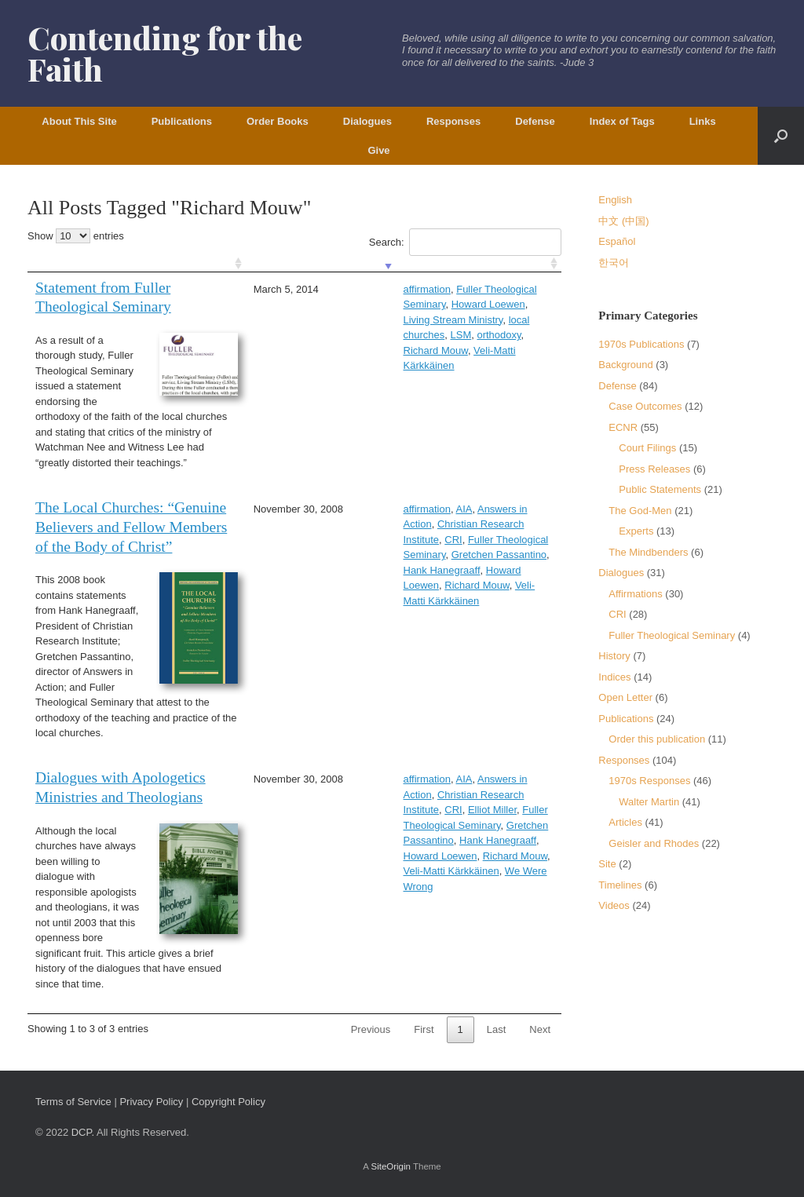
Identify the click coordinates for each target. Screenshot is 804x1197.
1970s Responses (649, 780)
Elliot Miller (456, 795)
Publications (182, 121)
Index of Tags (622, 121)
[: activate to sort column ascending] (134, 264)
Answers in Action (435, 509)
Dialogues (367, 121)
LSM (331, 320)
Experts (636, 531)
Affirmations (635, 594)
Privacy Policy (151, 1102)
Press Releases (654, 469)
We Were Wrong (439, 840)
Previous (371, 1029)
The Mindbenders (648, 552)
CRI (417, 524)
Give (378, 150)
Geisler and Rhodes (653, 843)
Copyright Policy (228, 1102)
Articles (625, 822)
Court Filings (647, 448)
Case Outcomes (645, 406)
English (615, 200)
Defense (535, 121)
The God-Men (639, 510)
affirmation (343, 289)
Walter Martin (649, 802)
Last (496, 1029)
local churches (499, 304)
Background (625, 364)
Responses (453, 121)
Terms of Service (73, 1102)
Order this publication (656, 739)
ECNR (623, 427)
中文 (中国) (623, 221)
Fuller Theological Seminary (436, 289)
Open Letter (625, 697)
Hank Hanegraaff (508, 540)
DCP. (82, 1132)
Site (607, 864)
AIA (381, 509)
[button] (781, 136)
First (423, 1029)
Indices (614, 677)
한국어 (613, 262)
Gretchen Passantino (415, 540)
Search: (465, 242)
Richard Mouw (429, 320)
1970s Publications (641, 344)
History (614, 656)
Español (616, 241)
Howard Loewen (357, 554)
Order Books (278, 121)
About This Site (79, 121)
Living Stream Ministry (412, 304)
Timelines (619, 885)
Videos (614, 905)
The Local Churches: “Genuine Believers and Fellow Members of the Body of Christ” (131, 527)
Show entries (75, 236)
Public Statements (660, 489)
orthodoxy (369, 320)
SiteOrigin (391, 1166)
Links (702, 121)
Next (539, 1029)
